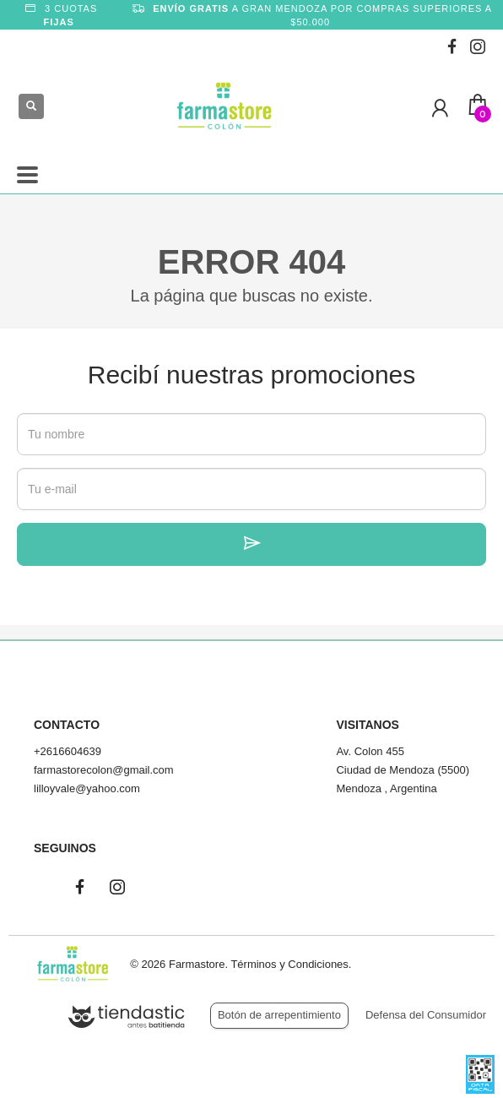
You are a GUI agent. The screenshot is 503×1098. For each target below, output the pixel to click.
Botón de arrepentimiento (279, 1014)
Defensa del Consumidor (425, 1014)
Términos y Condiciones (289, 964)
